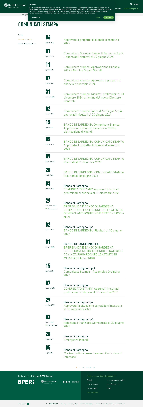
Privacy (63, 404)
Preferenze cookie (86, 404)
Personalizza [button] (36, 17)
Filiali (109, 388)
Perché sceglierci (113, 384)
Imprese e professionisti (115, 380)
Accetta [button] (108, 17)
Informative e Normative (104, 404)
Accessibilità (120, 404)
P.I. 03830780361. (52, 404)
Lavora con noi (92, 392)
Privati (89, 380)
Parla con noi (92, 388)
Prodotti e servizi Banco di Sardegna (100, 376)
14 (90, 367)
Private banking (92, 384)
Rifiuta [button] (98, 17)
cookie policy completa (88, 13)
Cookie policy (73, 404)
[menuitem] (131, 9)
